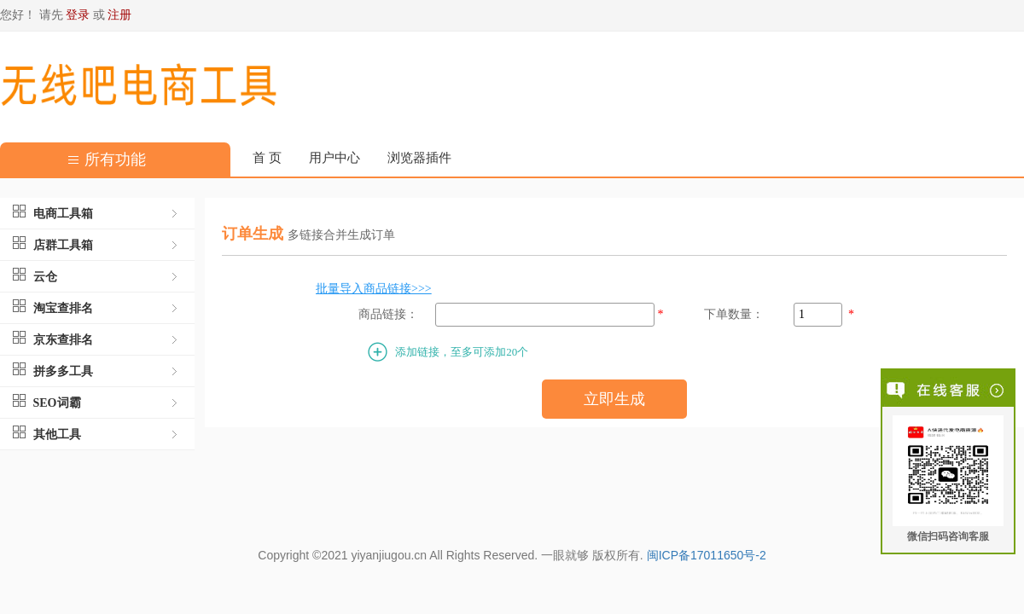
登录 (78, 15)
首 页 (267, 158)
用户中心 (334, 158)
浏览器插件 (419, 158)
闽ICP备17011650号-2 (706, 555)
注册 (119, 15)
